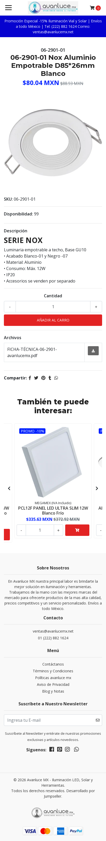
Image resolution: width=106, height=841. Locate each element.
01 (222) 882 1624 (53, 637)
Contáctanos (53, 664)
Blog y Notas (53, 691)
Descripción (15, 231)
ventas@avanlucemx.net (53, 631)
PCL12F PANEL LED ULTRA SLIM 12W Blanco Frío (53, 510)
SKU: (8, 199)
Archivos (12, 337)
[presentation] (9, 488)
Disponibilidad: (18, 214)
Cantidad (53, 296)
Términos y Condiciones (53, 670)
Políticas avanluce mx (53, 677)
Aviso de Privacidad (53, 684)
